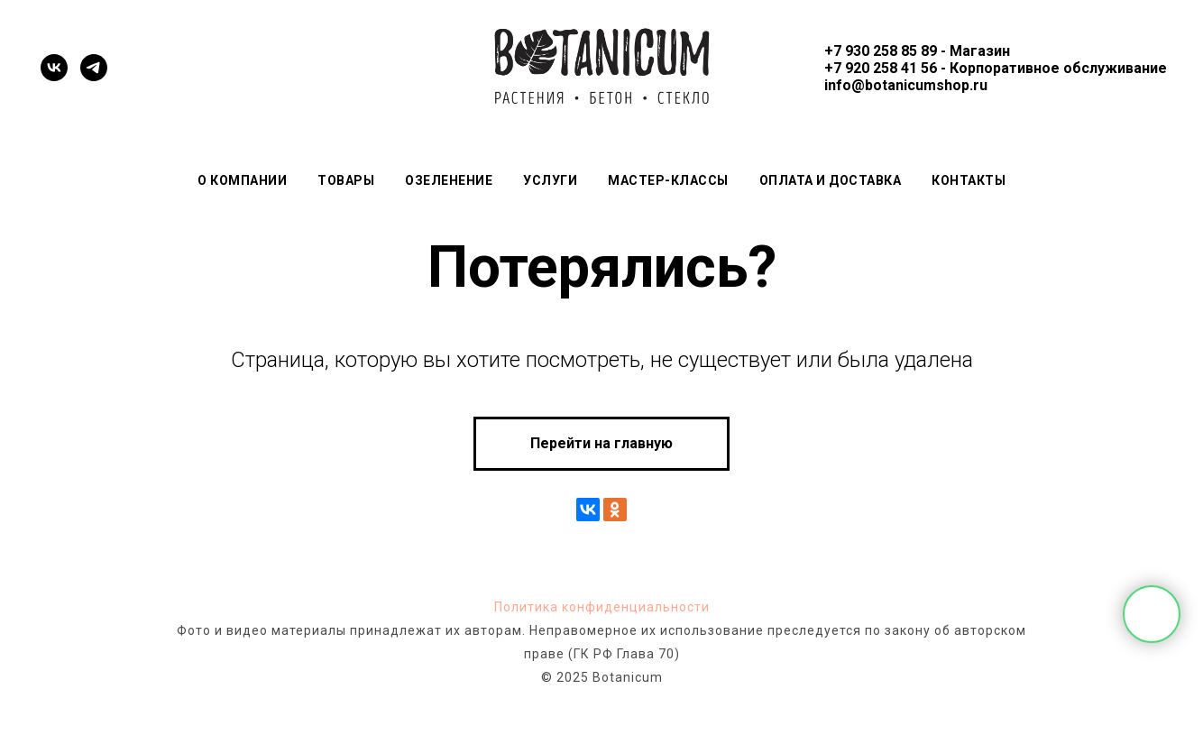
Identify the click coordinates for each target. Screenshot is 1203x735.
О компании (242, 180)
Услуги (550, 180)
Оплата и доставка (830, 180)
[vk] (54, 67)
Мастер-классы (668, 180)
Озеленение (448, 180)
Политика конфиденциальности (602, 607)
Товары (345, 180)
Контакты (969, 180)
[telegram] (93, 67)
